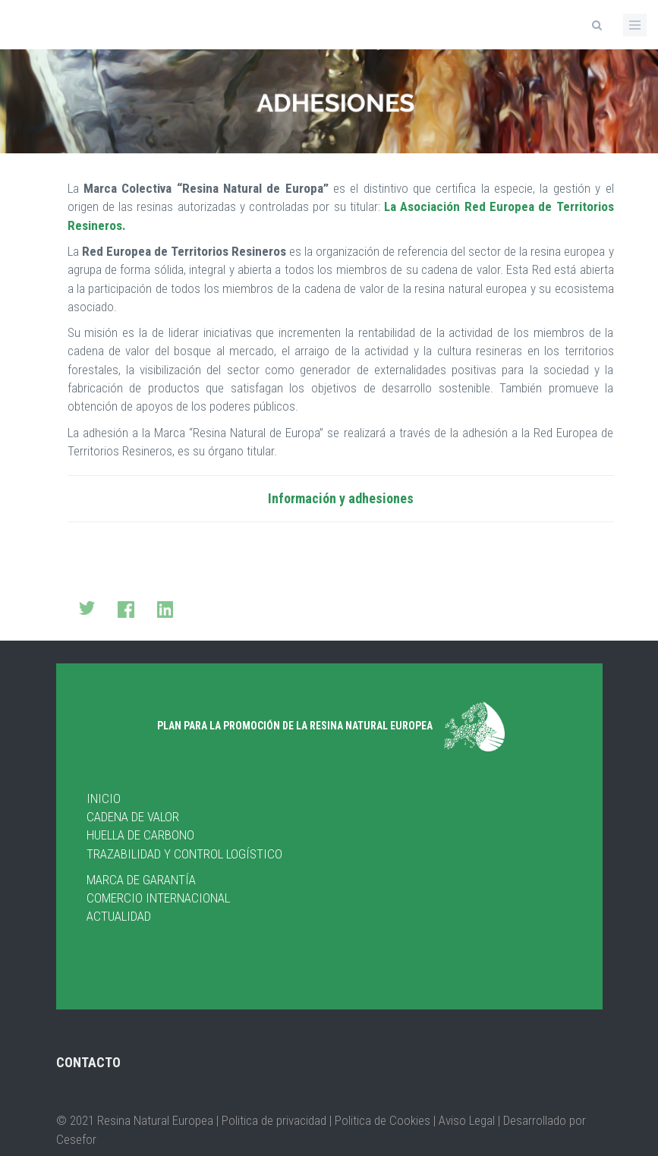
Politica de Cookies (381, 1120)
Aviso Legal (467, 1120)
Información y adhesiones (341, 498)
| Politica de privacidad (272, 1120)
